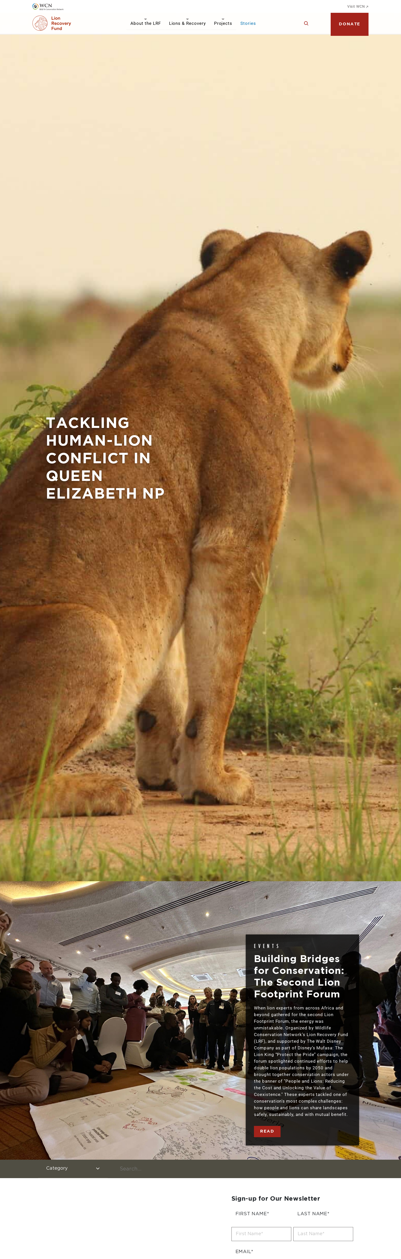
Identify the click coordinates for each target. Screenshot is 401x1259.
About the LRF (145, 23)
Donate (349, 24)
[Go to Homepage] (51, 23)
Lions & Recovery (187, 23)
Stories (248, 23)
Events (267, 946)
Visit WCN (358, 6)
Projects (223, 23)
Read (267, 1131)
